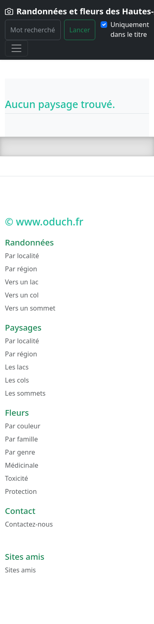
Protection (21, 491)
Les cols (17, 380)
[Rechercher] (33, 30)
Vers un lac (21, 281)
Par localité (22, 255)
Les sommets (25, 393)
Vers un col (22, 295)
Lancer (79, 29)
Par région (21, 268)
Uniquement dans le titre (129, 29)
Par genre (20, 452)
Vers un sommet (30, 308)
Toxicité (16, 478)
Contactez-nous (29, 524)
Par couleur (22, 425)
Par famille (21, 439)
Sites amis (20, 569)
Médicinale (21, 465)
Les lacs (17, 367)
